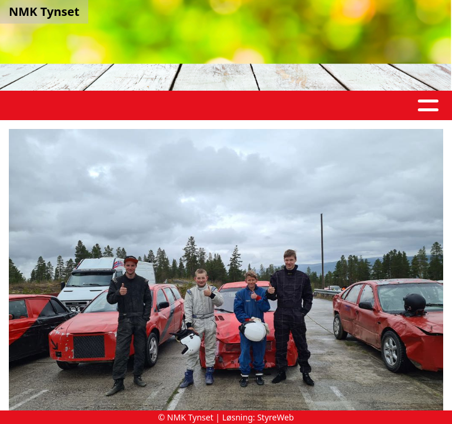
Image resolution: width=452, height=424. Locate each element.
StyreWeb (275, 417)
